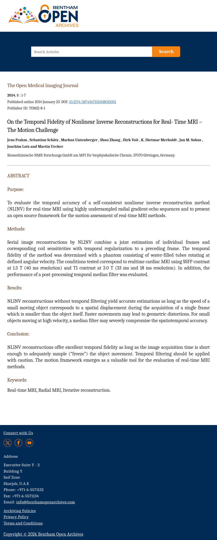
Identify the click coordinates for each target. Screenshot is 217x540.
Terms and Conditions (23, 523)
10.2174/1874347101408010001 (92, 102)
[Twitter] (8, 443)
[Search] (166, 51)
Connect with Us (18, 433)
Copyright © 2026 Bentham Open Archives (43, 534)
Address (11, 456)
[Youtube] (29, 443)
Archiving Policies (20, 510)
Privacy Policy (16, 517)
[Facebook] (18, 443)
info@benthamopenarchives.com (45, 502)
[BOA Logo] (57, 17)
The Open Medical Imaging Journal (42, 85)
